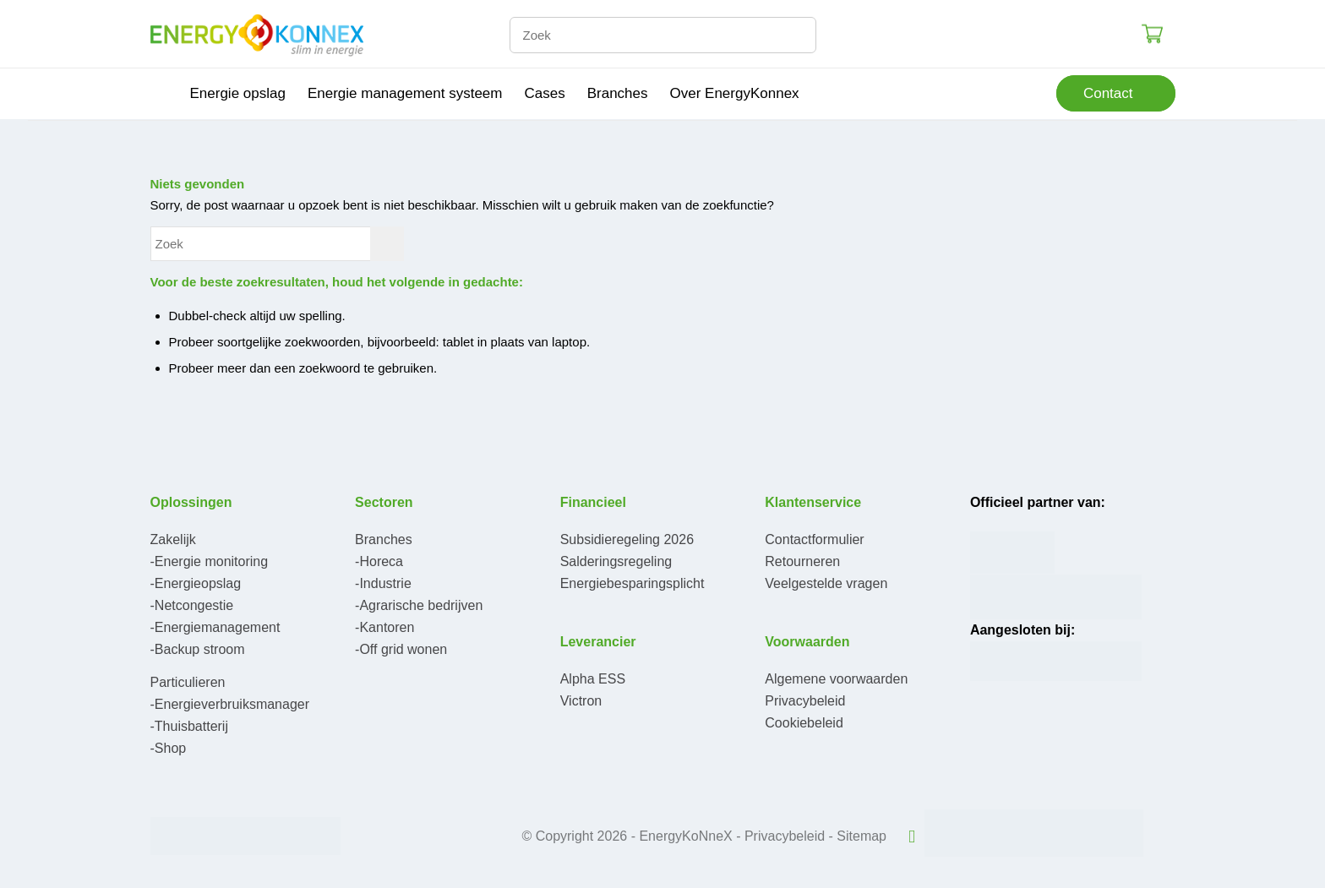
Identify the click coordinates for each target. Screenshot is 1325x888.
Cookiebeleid (804, 723)
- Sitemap (857, 836)
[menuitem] (164, 93)
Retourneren (802, 561)
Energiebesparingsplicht (632, 583)
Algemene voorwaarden (836, 679)
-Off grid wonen (401, 649)
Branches (383, 539)
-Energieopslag (196, 583)
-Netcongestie (192, 605)
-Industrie (383, 583)
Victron (581, 701)
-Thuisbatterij (189, 726)
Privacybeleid (805, 701)
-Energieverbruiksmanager (230, 704)
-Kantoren (384, 627)
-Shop (168, 748)
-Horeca (379, 561)
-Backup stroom (197, 649)
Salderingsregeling (616, 561)
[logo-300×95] (257, 34)
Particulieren (188, 682)
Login (1119, 33)
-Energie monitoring (209, 561)
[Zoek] (663, 35)
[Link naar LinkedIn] (911, 836)
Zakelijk (173, 539)
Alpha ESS (592, 679)
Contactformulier (814, 539)
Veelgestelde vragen (826, 583)
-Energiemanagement (215, 627)
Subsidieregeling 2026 (627, 539)
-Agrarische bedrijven (419, 605)
